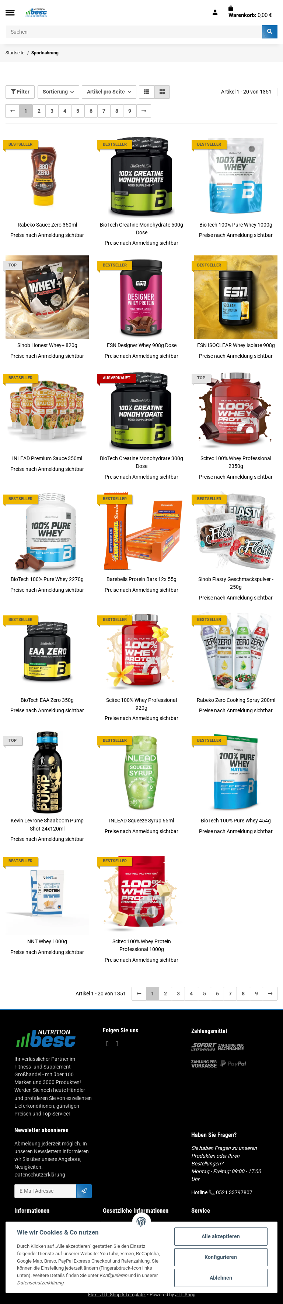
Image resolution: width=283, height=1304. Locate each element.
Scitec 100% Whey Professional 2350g (235, 462)
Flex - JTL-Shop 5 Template (117, 1294)
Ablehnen (221, 1278)
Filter (20, 92)
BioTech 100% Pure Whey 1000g (235, 225)
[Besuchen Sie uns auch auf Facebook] (107, 1043)
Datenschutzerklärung (39, 1175)
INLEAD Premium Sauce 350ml (47, 458)
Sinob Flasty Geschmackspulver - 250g (235, 583)
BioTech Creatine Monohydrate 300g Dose (141, 462)
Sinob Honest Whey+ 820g (47, 345)
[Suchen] (134, 31)
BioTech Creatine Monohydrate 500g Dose (141, 228)
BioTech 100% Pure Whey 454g (236, 821)
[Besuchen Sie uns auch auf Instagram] (116, 1043)
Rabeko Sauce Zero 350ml (47, 225)
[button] (215, 12)
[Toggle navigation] (10, 13)
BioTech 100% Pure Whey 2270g (47, 579)
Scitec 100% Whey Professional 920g (141, 704)
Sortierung (55, 92)
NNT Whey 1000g (47, 941)
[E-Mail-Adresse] (45, 1191)
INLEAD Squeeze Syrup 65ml (141, 821)
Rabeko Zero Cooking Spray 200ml (236, 700)
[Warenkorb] (250, 12)
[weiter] (143, 111)
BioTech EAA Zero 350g (47, 700)
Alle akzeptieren (221, 1236)
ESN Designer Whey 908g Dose (142, 345)
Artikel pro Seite (106, 92)
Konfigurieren (221, 1257)
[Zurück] (12, 111)
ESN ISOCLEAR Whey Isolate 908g (236, 345)
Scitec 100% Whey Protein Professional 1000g (141, 945)
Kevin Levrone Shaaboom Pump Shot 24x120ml (47, 824)
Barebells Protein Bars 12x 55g (141, 579)
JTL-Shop (185, 1294)
